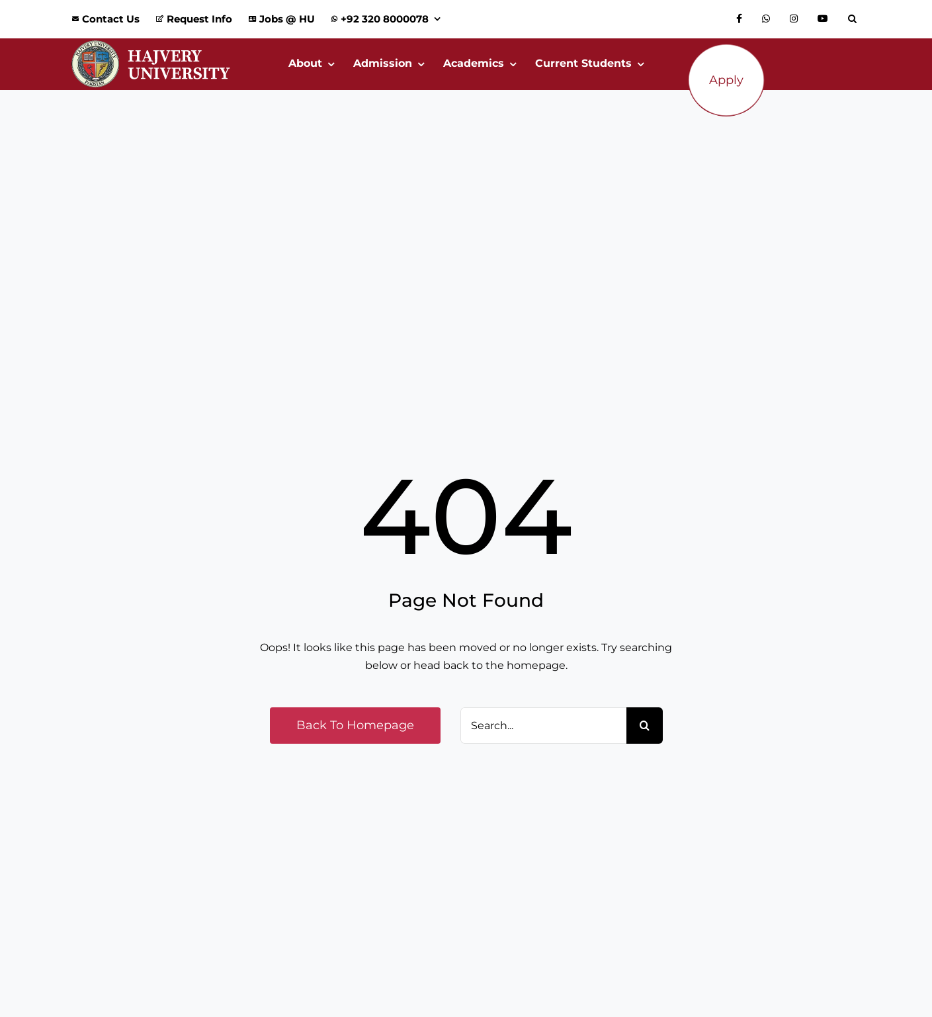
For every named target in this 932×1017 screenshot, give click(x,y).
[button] (855, 19)
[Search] (644, 725)
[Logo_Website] (151, 43)
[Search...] (543, 725)
